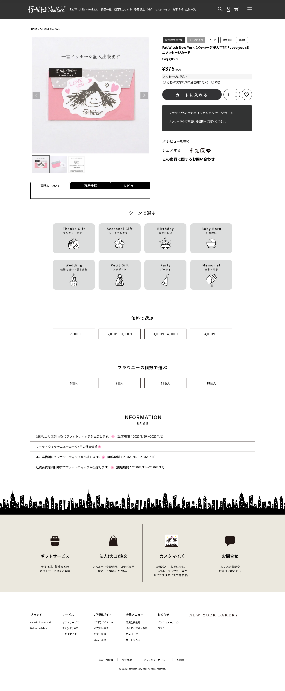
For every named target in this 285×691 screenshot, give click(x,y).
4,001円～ (211, 334)
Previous (36, 95)
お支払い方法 (101, 628)
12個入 (165, 383)
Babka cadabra (38, 628)
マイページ (132, 634)
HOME (34, 29)
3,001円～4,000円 (165, 334)
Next (144, 95)
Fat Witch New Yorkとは (84, 9)
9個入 (119, 383)
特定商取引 (128, 660)
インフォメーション (168, 622)
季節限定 (139, 9)
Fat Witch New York (50, 29)
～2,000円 (74, 334)
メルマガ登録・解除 (137, 628)
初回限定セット (123, 9)
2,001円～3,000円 (120, 334)
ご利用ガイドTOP (103, 622)
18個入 (211, 383)
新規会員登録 (133, 622)
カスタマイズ (162, 9)
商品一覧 (106, 9)
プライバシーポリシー (155, 660)
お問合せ (182, 660)
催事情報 (178, 9)
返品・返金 (100, 640)
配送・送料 (100, 634)
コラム (161, 628)
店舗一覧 (190, 9)
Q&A (149, 9)
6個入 (74, 383)
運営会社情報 (105, 660)
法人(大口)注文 (70, 628)
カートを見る (133, 640)
